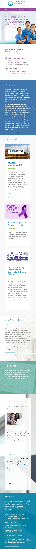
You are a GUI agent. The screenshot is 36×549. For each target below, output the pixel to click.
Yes (9, 468)
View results (25, 458)
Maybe (10, 473)
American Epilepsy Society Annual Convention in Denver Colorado (17, 270)
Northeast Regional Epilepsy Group (18, 3)
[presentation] (18, 477)
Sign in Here (18, 387)
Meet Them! (10, 354)
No (9, 470)
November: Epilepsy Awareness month (16, 224)
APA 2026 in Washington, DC (15, 164)
